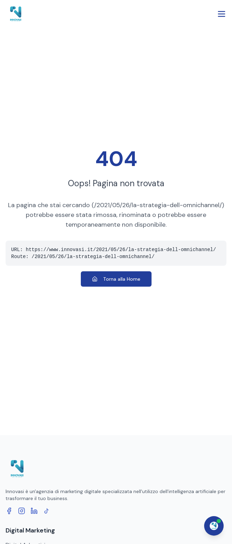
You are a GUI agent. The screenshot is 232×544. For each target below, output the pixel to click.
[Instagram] (21, 510)
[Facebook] (9, 510)
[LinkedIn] (34, 510)
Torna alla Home (116, 279)
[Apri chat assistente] (214, 526)
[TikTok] (46, 510)
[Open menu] (221, 14)
